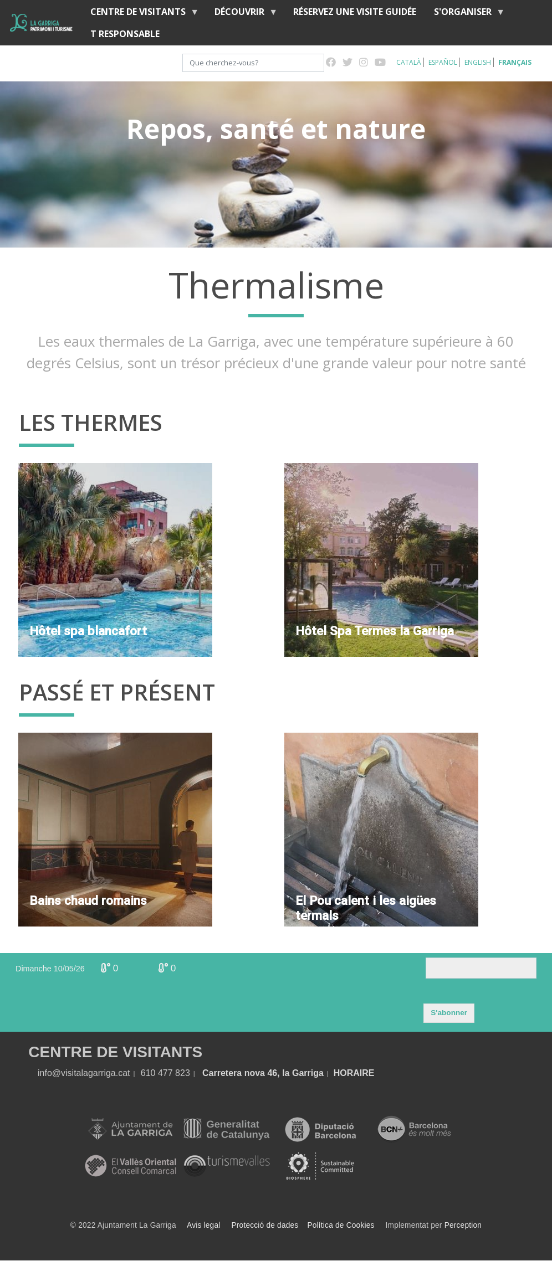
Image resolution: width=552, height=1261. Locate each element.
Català (408, 62)
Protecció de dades (265, 1225)
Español (442, 62)
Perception (463, 1225)
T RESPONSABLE (125, 34)
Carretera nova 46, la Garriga (263, 1073)
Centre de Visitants (140, 14)
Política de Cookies (340, 1225)
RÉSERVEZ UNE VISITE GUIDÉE (354, 12)
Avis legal (203, 1225)
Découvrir (242, 14)
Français (514, 62)
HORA (347, 1073)
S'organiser (465, 14)
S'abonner (449, 1012)
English (477, 62)
